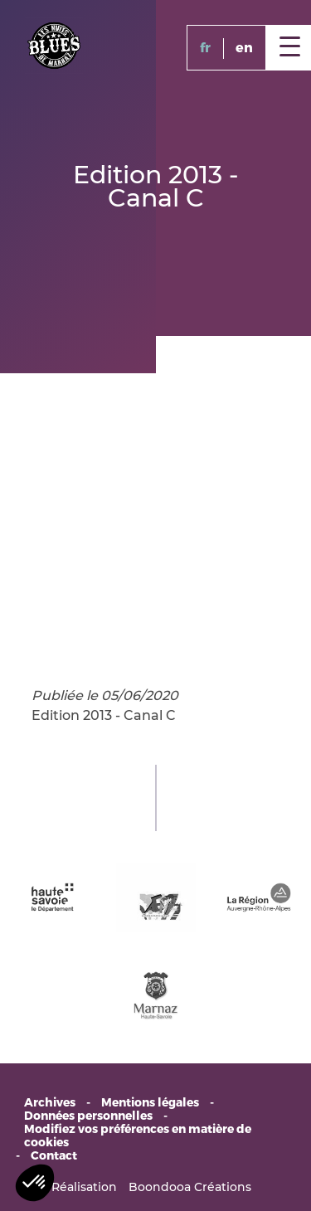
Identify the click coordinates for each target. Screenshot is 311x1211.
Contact (54, 1156)
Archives (49, 1103)
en (244, 47)
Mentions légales (150, 1103)
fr (205, 47)
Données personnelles (88, 1116)
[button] (35, 1183)
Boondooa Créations (190, 1186)
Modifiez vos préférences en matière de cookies (137, 1136)
